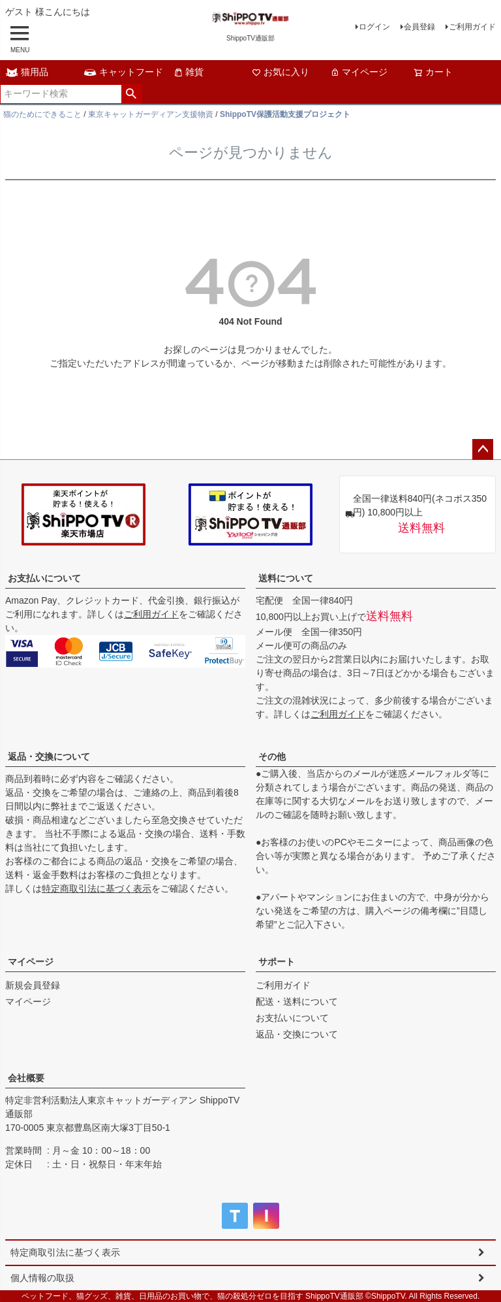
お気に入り (280, 72)
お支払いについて (44, 578)
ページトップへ (482, 449)
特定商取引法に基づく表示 (96, 888)
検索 (131, 94)
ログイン (374, 26)
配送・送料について (297, 1001)
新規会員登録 (32, 985)
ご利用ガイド (472, 26)
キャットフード (123, 72)
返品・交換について (49, 756)
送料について (285, 578)
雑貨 (189, 72)
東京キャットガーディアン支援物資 (150, 114)
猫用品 (26, 72)
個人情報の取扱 (42, 1278)
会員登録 (419, 26)
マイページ (358, 72)
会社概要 (26, 1078)
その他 (272, 756)
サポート (276, 961)
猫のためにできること (42, 114)
